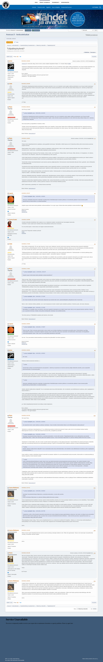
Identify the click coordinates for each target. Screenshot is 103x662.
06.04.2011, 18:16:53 (26, 60)
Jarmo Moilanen (14, 487)
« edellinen (86, 52)
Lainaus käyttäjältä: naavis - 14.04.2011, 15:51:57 (35, 271)
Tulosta (94, 56)
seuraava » (93, 52)
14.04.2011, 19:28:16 (26, 350)
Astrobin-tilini (24, 212)
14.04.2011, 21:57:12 (26, 487)
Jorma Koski (13, 219)
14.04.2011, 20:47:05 (26, 415)
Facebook (24, 233)
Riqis (10, 107)
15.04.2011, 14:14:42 (26, 530)
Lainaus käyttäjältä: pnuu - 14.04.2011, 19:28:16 (34, 421)
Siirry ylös (9, 602)
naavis (11, 193)
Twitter (23, 232)
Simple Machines (16, 658)
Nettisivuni (24, 210)
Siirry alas (9, 56)
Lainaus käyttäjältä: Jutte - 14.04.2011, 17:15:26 (34, 296)
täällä (69, 63)
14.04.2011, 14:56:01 (26, 138)
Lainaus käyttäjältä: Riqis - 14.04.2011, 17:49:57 (34, 327)
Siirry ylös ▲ (95, 658)
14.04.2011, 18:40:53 (26, 323)
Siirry (75, 608)
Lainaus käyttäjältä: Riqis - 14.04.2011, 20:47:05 (34, 511)
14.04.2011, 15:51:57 (26, 193)
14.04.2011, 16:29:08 (26, 219)
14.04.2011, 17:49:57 (26, 268)
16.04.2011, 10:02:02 (26, 580)
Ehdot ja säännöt (89, 658)
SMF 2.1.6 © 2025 (8, 658)
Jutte (10, 83)
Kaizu (10, 553)
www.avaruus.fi (32, 133)
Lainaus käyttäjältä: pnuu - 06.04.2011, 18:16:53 (34, 113)
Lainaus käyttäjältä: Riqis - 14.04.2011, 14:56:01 (34, 196)
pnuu (10, 61)
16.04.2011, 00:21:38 (26, 552)
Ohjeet (83, 658)
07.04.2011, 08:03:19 (26, 106)
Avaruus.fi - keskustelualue (17, 34)
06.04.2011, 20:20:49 (26, 83)
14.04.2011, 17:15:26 (26, 243)
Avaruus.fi (24, 63)
